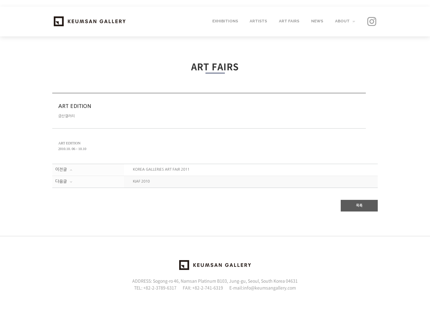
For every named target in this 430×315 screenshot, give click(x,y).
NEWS (317, 21)
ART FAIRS (289, 21)
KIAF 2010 (141, 181)
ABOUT (342, 21)
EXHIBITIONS (224, 21)
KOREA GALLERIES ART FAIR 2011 (161, 169)
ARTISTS (258, 21)
